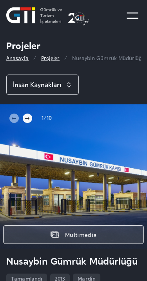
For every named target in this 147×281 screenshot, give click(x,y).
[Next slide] (27, 118)
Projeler (50, 58)
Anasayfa (17, 58)
